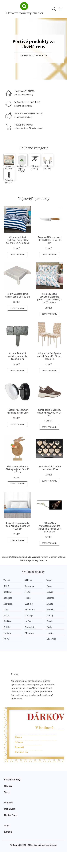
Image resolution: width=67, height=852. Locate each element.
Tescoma (29, 586)
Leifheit (28, 621)
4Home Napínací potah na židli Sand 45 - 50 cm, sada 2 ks (49, 356)
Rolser (28, 598)
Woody (49, 615)
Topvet (6, 580)
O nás (7, 825)
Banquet (7, 598)
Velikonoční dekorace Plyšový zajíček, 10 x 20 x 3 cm (17, 469)
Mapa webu (10, 809)
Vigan (49, 580)
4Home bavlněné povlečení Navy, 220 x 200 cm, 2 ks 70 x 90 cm (17, 240)
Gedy (49, 627)
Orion (49, 586)
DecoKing (51, 639)
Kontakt (8, 832)
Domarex (7, 604)
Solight (6, 627)
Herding (50, 633)
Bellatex (50, 598)
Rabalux (50, 609)
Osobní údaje (10, 815)
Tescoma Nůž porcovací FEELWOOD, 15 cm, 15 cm (49, 240)
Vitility (6, 639)
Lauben (7, 633)
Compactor (30, 627)
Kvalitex (7, 621)
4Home (28, 580)
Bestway (7, 592)
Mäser (6, 615)
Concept (29, 615)
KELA (6, 586)
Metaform (29, 633)
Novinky (8, 786)
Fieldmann (30, 609)
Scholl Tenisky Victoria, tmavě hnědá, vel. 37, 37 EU (49, 413)
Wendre (29, 604)
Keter (6, 609)
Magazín (8, 802)
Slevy (7, 792)
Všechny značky (12, 780)
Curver (49, 592)
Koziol (28, 592)
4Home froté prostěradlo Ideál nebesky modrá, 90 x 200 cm (17, 526)
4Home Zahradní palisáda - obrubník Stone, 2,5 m (17, 356)
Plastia (49, 621)
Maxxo (49, 604)
